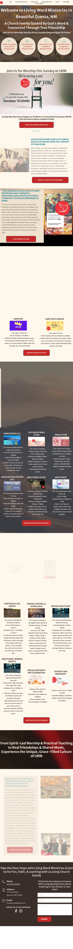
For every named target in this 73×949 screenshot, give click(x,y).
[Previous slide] (3, 98)
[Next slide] (69, 98)
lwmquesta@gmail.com (16, 903)
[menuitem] (10, 2)
